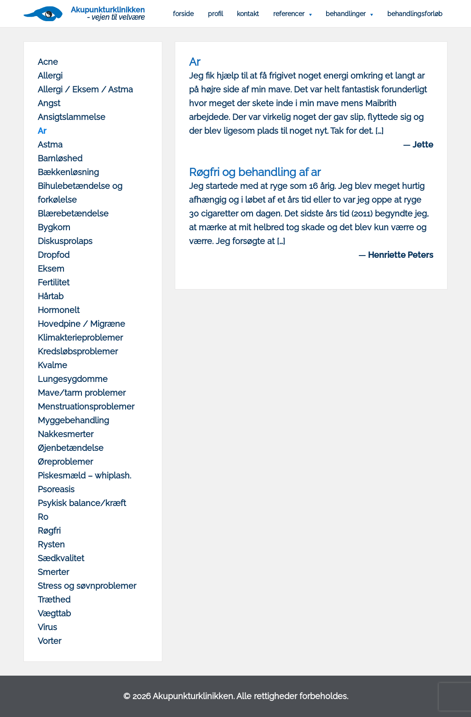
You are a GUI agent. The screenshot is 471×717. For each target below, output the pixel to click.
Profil (215, 13)
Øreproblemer (65, 462)
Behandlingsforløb (414, 13)
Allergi (50, 75)
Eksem (51, 268)
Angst (49, 103)
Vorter (49, 641)
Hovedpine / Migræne (81, 324)
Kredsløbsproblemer (78, 351)
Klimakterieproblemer (80, 337)
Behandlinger (346, 13)
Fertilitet (53, 282)
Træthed (54, 599)
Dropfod (53, 255)
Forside (183, 13)
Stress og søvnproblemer (87, 586)
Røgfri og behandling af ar (255, 172)
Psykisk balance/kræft (82, 503)
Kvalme (52, 365)
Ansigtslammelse (71, 117)
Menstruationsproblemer (86, 406)
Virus (47, 627)
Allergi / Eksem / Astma (85, 89)
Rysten (51, 544)
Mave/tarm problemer (82, 393)
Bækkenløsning (68, 172)
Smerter (53, 572)
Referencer (288, 13)
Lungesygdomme (73, 379)
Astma (50, 144)
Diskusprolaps (65, 241)
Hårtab (50, 296)
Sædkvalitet (61, 558)
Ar (42, 131)
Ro (43, 517)
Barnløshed (60, 158)
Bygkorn (54, 227)
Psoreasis (56, 489)
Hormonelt (59, 310)
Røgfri (49, 530)
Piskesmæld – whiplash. (84, 475)
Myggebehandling (73, 420)
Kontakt (248, 13)
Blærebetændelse (73, 213)
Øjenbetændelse (70, 448)
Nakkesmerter (65, 434)
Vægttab (54, 613)
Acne (48, 62)
